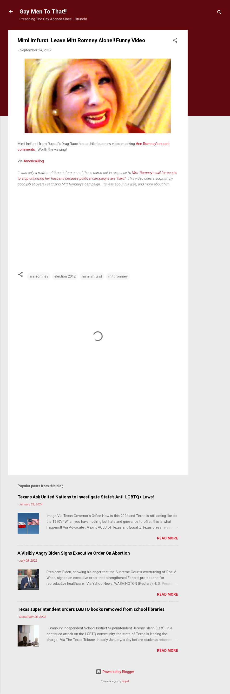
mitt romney (118, 276)
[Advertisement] (206, 102)
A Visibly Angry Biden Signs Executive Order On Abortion (74, 553)
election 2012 (65, 276)
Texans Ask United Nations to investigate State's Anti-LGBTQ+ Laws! (86, 496)
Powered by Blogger (115, 672)
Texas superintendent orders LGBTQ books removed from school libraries (91, 609)
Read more (167, 538)
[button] (175, 41)
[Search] (219, 13)
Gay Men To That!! (43, 11)
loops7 (125, 681)
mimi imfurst (92, 276)
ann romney (38, 276)
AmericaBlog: (34, 161)
